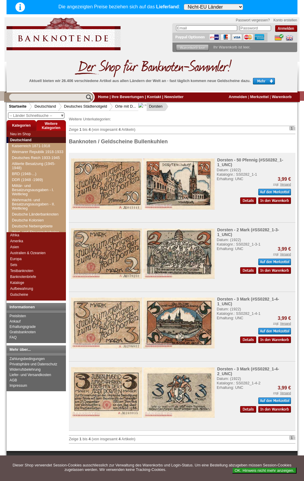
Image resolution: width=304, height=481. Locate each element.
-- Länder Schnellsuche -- (37, 115)
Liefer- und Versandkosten (30, 375)
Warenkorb (282, 97)
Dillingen (22, 155)
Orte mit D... (125, 106)
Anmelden (238, 97)
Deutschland (45, 106)
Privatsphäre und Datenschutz (33, 364)
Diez (19, 143)
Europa (16, 259)
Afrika (14, 235)
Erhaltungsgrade (23, 327)
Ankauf (15, 321)
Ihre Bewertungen (128, 97)
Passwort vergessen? (253, 20)
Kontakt (154, 97)
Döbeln (21, 178)
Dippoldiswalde (28, 166)
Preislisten (18, 316)
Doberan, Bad (27, 184)
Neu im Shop (20, 134)
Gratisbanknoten (23, 332)
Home (103, 97)
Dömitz (21, 190)
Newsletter (173, 97)
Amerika (16, 241)
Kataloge (17, 283)
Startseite (17, 106)
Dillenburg (24, 149)
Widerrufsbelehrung (25, 369)
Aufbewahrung (21, 289)
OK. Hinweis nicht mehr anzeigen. (264, 470)
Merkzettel (259, 97)
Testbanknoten (21, 271)
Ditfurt (20, 172)
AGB (13, 380)
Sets (13, 265)
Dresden (22, 226)
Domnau (22, 196)
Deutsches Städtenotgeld (85, 106)
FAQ (13, 337)
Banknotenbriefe (23, 277)
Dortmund (23, 214)
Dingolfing (23, 160)
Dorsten (151, 106)
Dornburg (23, 202)
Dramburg (23, 220)
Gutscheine (19, 295)
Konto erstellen (285, 20)
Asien (14, 247)
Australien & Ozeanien (27, 253)
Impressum (18, 385)
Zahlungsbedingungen (27, 359)
